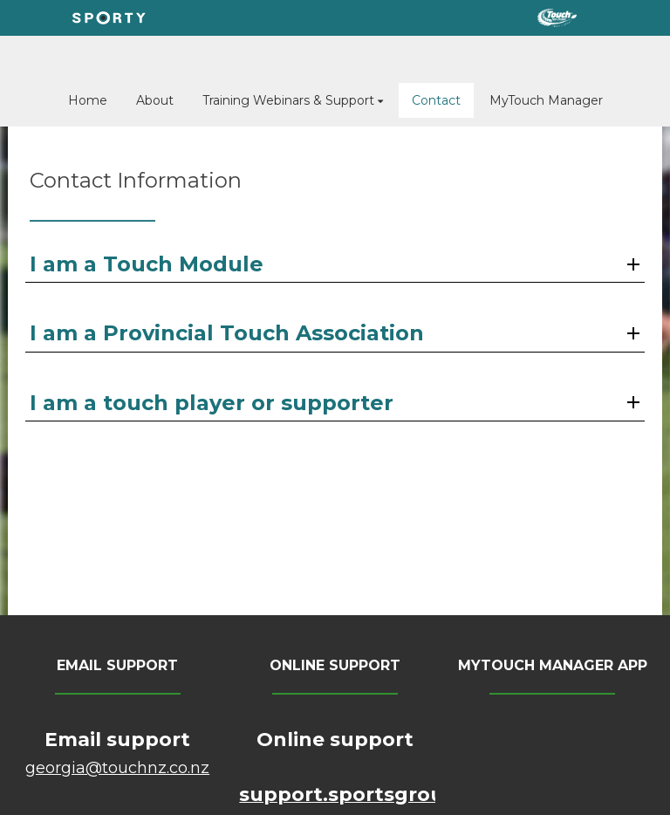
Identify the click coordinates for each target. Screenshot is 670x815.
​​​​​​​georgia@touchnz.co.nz (117, 767)
